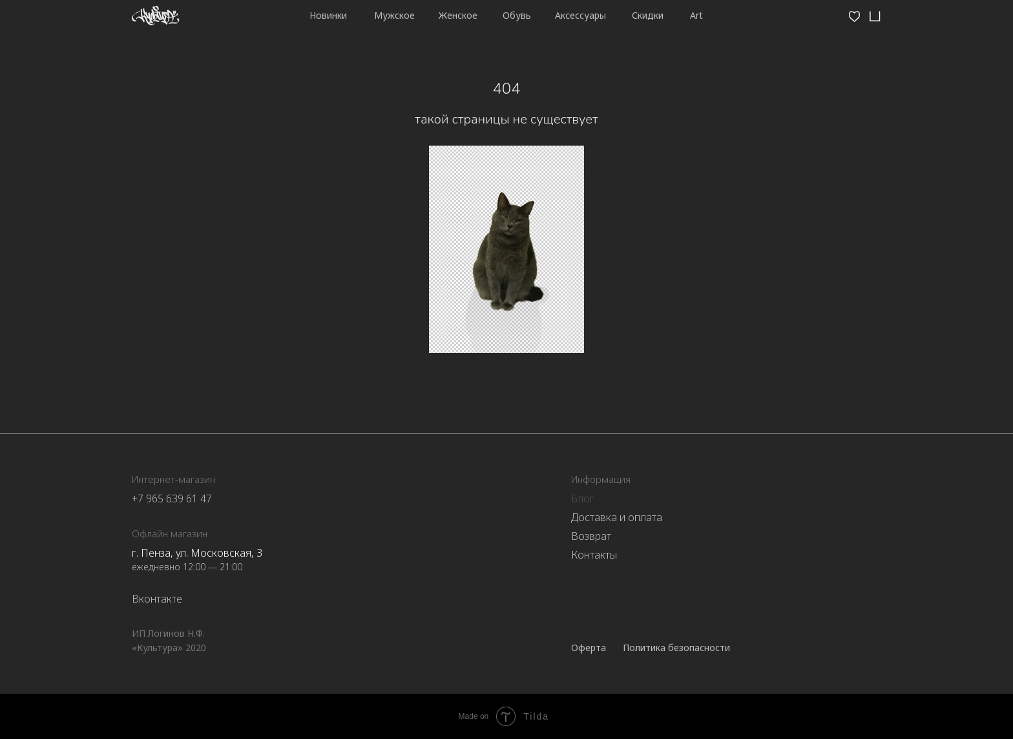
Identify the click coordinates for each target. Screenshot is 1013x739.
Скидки (647, 15)
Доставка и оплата (616, 517)
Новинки (328, 15)
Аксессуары (580, 15)
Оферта (588, 647)
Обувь (517, 15)
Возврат (591, 536)
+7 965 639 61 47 (172, 498)
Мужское (394, 15)
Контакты (594, 555)
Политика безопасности (676, 647)
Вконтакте (157, 599)
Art (696, 15)
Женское (458, 15)
